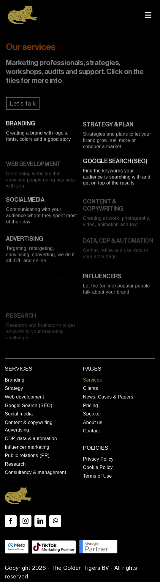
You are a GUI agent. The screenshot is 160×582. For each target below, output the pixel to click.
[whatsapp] (55, 521)
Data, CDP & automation (118, 242)
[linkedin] (40, 521)
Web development (33, 166)
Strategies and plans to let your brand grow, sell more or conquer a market (117, 141)
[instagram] (25, 521)
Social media (25, 201)
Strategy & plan (108, 126)
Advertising (24, 240)
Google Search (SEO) (115, 162)
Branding (20, 124)
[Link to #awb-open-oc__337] (148, 15)
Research (21, 317)
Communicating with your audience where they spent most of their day (41, 217)
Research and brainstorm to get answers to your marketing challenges (40, 333)
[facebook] (11, 521)
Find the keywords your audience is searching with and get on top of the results (116, 177)
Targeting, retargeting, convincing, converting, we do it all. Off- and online (40, 256)
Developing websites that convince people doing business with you (41, 181)
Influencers (102, 278)
